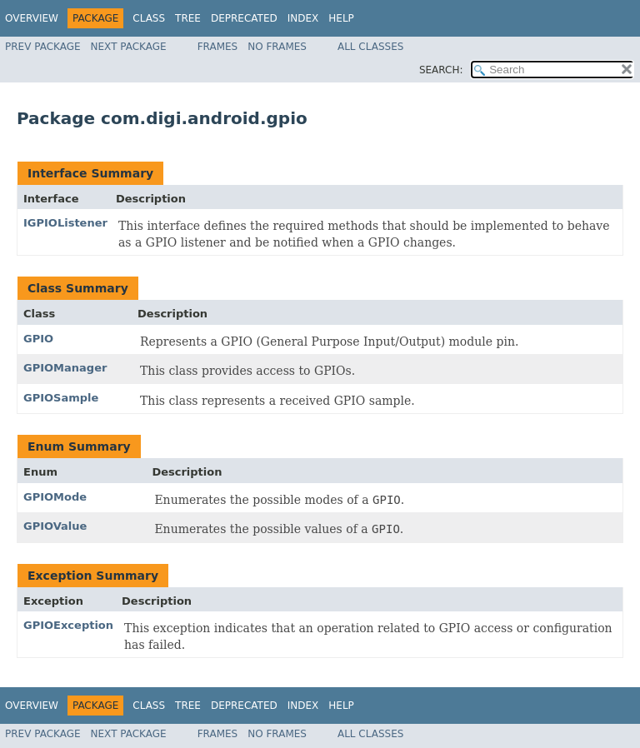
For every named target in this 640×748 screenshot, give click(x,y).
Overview (31, 18)
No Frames (277, 46)
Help (341, 18)
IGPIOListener (65, 223)
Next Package (129, 46)
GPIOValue (55, 526)
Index (303, 18)
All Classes (370, 46)
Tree (188, 18)
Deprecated (244, 18)
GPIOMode (55, 497)
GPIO (38, 338)
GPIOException (68, 625)
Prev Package (43, 46)
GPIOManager (65, 368)
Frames (218, 46)
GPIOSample (60, 397)
